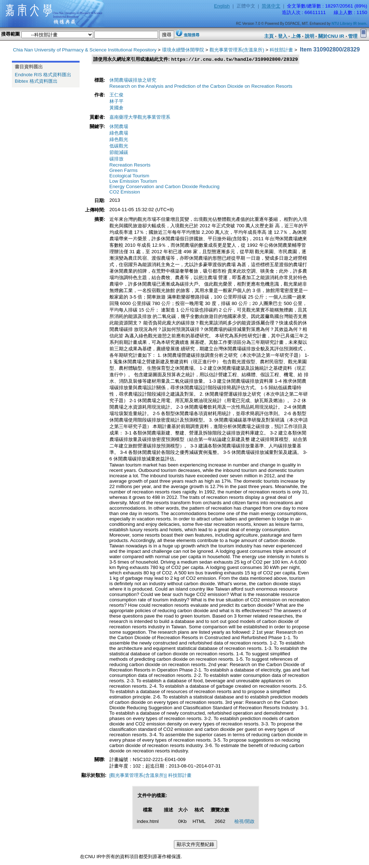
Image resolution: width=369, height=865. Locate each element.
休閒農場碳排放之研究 (132, 80)
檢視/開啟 (244, 821)
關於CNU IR (331, 36)
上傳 (296, 36)
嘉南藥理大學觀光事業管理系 (139, 117)
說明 (309, 36)
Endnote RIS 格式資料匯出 (43, 74)
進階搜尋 (191, 35)
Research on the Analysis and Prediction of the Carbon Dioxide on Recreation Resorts (200, 86)
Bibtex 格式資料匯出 (36, 81)
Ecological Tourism (129, 176)
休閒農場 (118, 126)
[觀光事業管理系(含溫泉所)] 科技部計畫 (150, 775)
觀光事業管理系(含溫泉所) (237, 50)
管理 (352, 36)
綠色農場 (118, 133)
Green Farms (123, 170)
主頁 (269, 36)
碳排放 (116, 159)
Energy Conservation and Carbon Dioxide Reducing (164, 187)
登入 (282, 36)
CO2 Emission (124, 192)
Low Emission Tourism (133, 181)
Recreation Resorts (129, 165)
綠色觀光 (118, 139)
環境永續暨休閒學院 (183, 50)
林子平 (116, 101)
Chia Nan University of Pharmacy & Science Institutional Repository (85, 50)
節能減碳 (118, 152)
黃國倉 (116, 108)
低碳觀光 (118, 146)
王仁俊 (116, 95)
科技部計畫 (281, 50)
